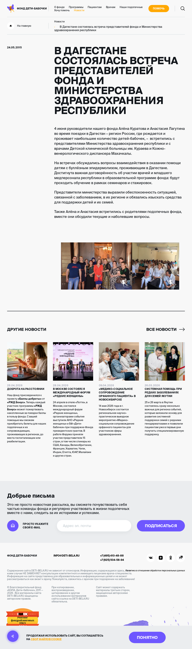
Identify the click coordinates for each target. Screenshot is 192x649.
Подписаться (161, 525)
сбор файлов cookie (46, 639)
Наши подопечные (131, 7)
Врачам (110, 7)
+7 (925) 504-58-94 (112, 559)
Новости (79, 10)
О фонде (59, 7)
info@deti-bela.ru (66, 555)
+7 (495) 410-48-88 (112, 555)
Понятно (147, 637)
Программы (76, 7)
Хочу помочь (62, 10)
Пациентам (95, 7)
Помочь (159, 8)
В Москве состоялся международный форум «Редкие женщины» (71, 393)
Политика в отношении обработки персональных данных (155, 570)
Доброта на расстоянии (25, 389)
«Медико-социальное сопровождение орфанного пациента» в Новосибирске (117, 394)
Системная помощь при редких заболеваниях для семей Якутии (163, 393)
